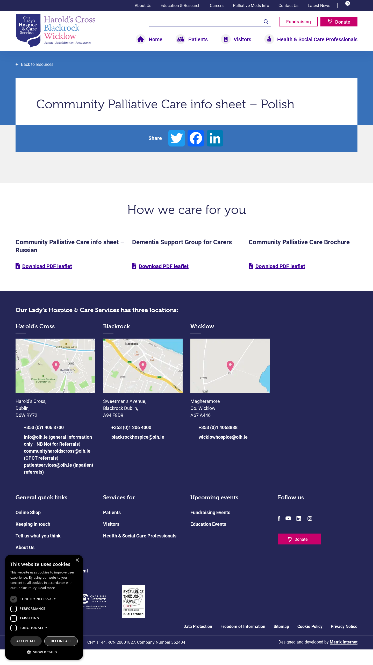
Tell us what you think (38, 551)
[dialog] (44, 607)
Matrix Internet (343, 657)
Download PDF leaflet (47, 282)
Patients (198, 39)
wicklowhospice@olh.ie (223, 452)
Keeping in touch (33, 539)
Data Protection (197, 642)
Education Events (208, 539)
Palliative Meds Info (251, 5)
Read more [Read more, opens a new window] (46, 588)
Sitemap (281, 642)
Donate (342, 22)
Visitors (242, 39)
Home (155, 39)
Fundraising (298, 21)
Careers (217, 5)
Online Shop (28, 528)
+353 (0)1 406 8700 (44, 443)
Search (266, 21)
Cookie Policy (309, 642)
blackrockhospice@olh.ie (137, 452)
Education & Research (180, 5)
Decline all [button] (61, 641)
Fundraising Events (210, 528)
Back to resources (37, 80)
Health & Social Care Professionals (317, 39)
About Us (143, 5)
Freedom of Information (242, 642)
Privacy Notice (344, 642)
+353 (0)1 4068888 (218, 443)
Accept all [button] (26, 641)
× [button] (77, 560)
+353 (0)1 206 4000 (131, 443)
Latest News (319, 5)
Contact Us (288, 5)
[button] (44, 652)
